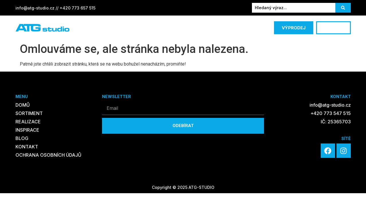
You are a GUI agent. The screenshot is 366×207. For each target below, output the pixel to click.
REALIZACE (143, 27)
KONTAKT (230, 27)
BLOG (203, 27)
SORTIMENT (105, 28)
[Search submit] (343, 8)
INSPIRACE (176, 27)
